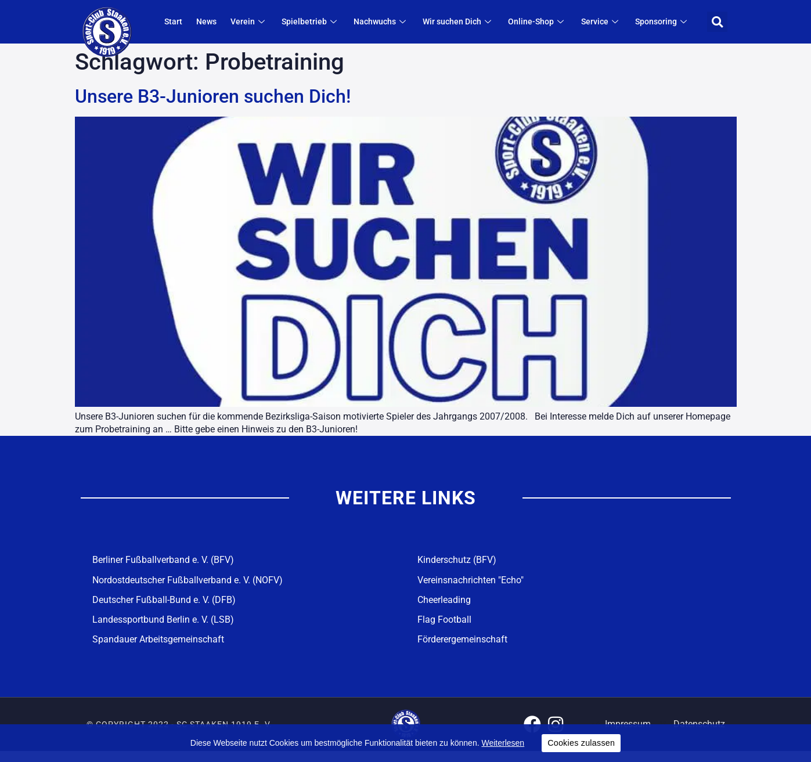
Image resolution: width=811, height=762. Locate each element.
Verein (265, 22)
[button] (717, 22)
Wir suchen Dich (468, 22)
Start (195, 22)
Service (606, 22)
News (225, 22)
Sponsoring (664, 22)
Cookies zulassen (581, 742)
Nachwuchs (393, 22)
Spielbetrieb (325, 22)
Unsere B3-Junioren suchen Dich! (213, 96)
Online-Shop (545, 22)
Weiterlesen (502, 742)
